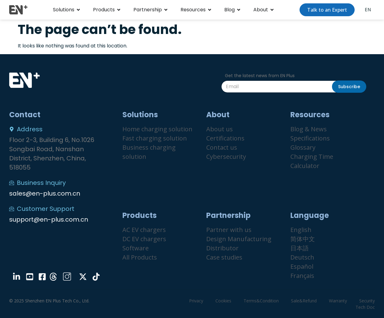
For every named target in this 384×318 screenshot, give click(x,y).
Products (104, 9)
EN (368, 9)
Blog (229, 9)
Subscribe (349, 87)
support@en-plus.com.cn (48, 219)
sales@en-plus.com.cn (44, 193)
